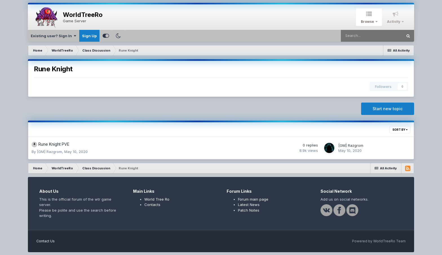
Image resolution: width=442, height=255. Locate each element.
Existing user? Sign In (53, 36)
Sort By (400, 129)
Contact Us (45, 241)
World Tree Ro (156, 199)
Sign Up (89, 36)
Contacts (152, 204)
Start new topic (388, 108)
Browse (368, 21)
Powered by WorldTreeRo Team (379, 241)
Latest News (249, 204)
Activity (394, 21)
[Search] (371, 36)
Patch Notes (248, 210)
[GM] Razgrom (49, 151)
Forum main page (253, 199)
